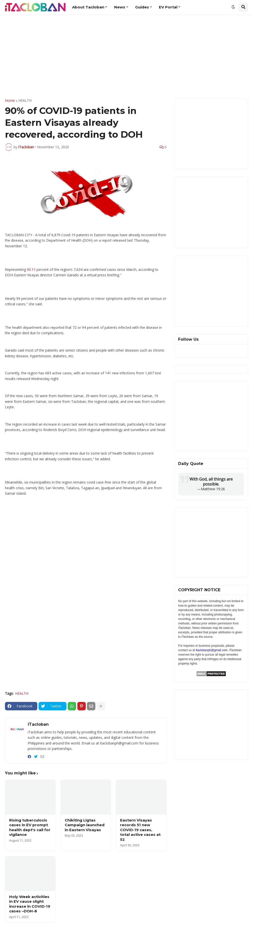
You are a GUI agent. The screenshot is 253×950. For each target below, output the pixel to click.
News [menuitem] (119, 7)
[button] (233, 7)
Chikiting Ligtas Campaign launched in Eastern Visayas (85, 825)
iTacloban (38, 724)
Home (10, 100)
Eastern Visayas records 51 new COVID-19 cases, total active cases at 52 (140, 830)
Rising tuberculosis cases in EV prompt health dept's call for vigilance (29, 827)
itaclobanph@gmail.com (211, 650)
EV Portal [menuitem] (168, 7)
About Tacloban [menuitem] (88, 7)
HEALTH (25, 100)
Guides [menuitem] (142, 7)
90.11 (31, 269)
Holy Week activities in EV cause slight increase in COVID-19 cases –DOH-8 (29, 904)
